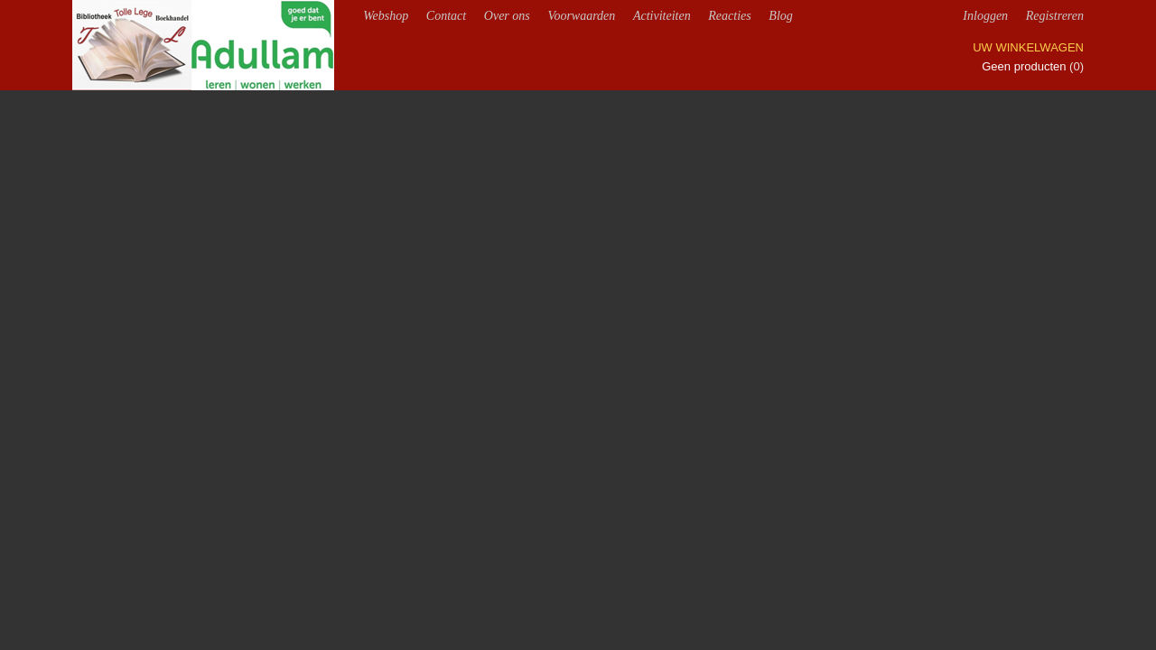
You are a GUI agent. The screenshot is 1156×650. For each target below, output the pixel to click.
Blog (780, 16)
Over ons (507, 16)
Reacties (729, 16)
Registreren (1055, 16)
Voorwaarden (581, 16)
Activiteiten (662, 16)
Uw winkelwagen (1028, 47)
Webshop (385, 16)
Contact (446, 16)
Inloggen (985, 16)
